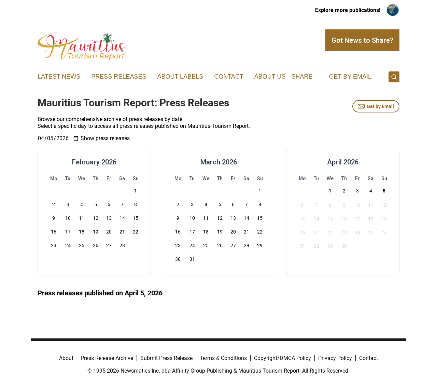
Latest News (59, 76)
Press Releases (118, 76)
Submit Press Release (166, 358)
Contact (228, 76)
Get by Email (376, 106)
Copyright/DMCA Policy (282, 358)
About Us (270, 76)
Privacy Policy (335, 358)
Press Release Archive (107, 358)
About (66, 358)
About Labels (180, 76)
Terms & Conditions (223, 358)
